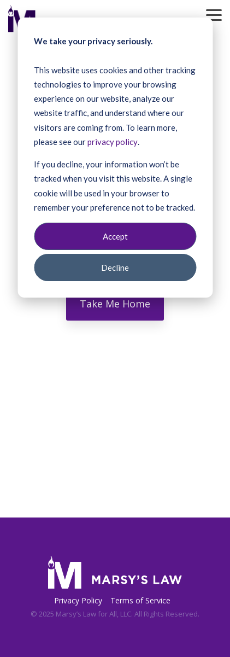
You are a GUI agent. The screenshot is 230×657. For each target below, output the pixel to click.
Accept (115, 236)
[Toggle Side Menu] (214, 14)
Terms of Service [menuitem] (140, 600)
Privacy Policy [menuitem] (78, 600)
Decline (115, 267)
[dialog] (115, 158)
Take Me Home (115, 303)
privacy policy (112, 142)
